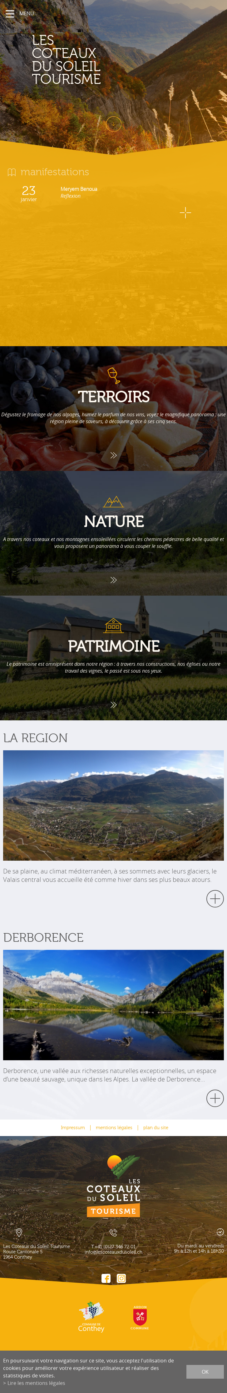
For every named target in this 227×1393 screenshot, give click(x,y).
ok (205, 1371)
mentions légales (114, 1127)
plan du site (155, 1127)
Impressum (73, 1127)
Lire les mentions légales (36, 1383)
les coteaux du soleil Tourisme (66, 60)
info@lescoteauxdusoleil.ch (113, 1252)
